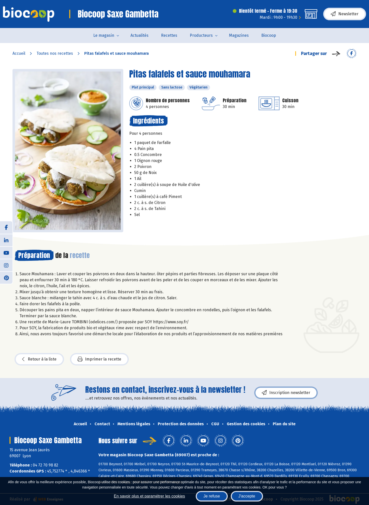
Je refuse (212, 496)
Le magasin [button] (103, 35)
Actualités (139, 35)
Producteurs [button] (201, 35)
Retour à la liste (39, 359)
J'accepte (246, 496)
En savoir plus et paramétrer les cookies (149, 496)
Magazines (239, 35)
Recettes (169, 35)
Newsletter (344, 14)
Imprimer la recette (99, 359)
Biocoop (268, 35)
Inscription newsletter (286, 392)
